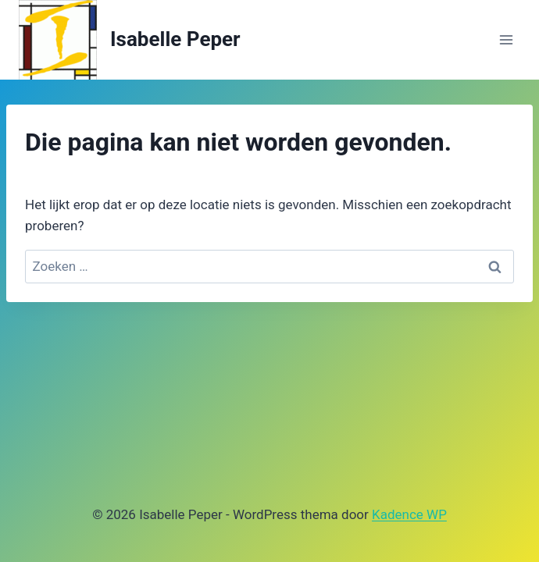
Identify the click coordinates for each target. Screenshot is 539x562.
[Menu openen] (505, 39)
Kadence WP (409, 514)
